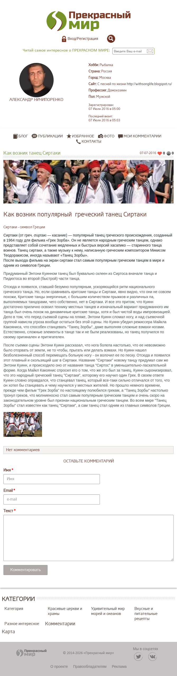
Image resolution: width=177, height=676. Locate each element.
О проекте (59, 666)
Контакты (88, 141)
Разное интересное (21, 623)
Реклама (119, 666)
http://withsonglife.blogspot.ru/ (149, 84)
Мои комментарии (139, 136)
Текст (8, 510)
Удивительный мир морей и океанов (108, 611)
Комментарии (60, 624)
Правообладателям (89, 666)
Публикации (50, 136)
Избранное (83, 136)
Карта (8, 632)
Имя (7, 470)
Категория (13, 608)
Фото (109, 136)
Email (8, 490)
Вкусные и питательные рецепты (145, 613)
